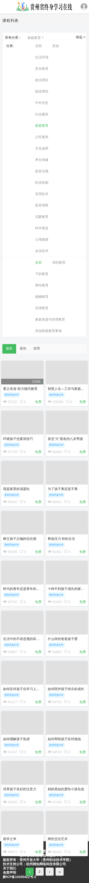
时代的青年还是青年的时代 (23, 589)
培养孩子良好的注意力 (19, 789)
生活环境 (41, 57)
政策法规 (41, 171)
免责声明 (9, 872)
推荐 (36, 348)
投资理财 (41, 205)
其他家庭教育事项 (48, 331)
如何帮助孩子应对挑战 (64, 739)
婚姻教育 (41, 297)
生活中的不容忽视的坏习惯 (23, 639)
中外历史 (41, 103)
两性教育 (41, 285)
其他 (55, 46)
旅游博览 (41, 91)
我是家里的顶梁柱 (16, 489)
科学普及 (41, 228)
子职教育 (41, 274)
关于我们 (9, 868)
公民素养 (41, 137)
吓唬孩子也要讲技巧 (18, 439)
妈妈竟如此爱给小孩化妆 (66, 789)
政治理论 (41, 80)
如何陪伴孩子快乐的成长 (66, 689)
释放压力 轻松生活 (61, 539)
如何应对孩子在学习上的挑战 (24, 689)
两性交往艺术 (58, 839)
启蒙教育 (41, 217)
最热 (23, 348)
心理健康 (41, 239)
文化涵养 (41, 148)
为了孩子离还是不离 (63, 489)
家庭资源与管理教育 (50, 319)
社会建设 (41, 114)
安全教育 (41, 68)
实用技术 (41, 194)
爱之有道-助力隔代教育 (20, 389)
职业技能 (41, 182)
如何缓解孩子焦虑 (16, 739)
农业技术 (41, 251)
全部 (38, 46)
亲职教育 (59, 262)
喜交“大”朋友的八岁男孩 (65, 439)
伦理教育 (41, 308)
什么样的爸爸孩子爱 (63, 639)
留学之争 (9, 839)
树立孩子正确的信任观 (19, 539)
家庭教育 (36, 38)
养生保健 (41, 160)
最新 (9, 348)
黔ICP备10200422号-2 (19, 877)
